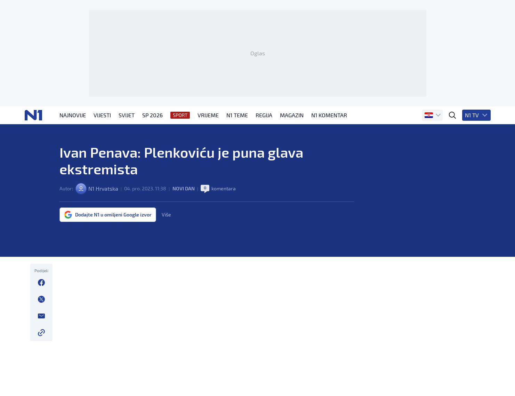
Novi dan (183, 188)
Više (166, 214)
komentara (223, 188)
